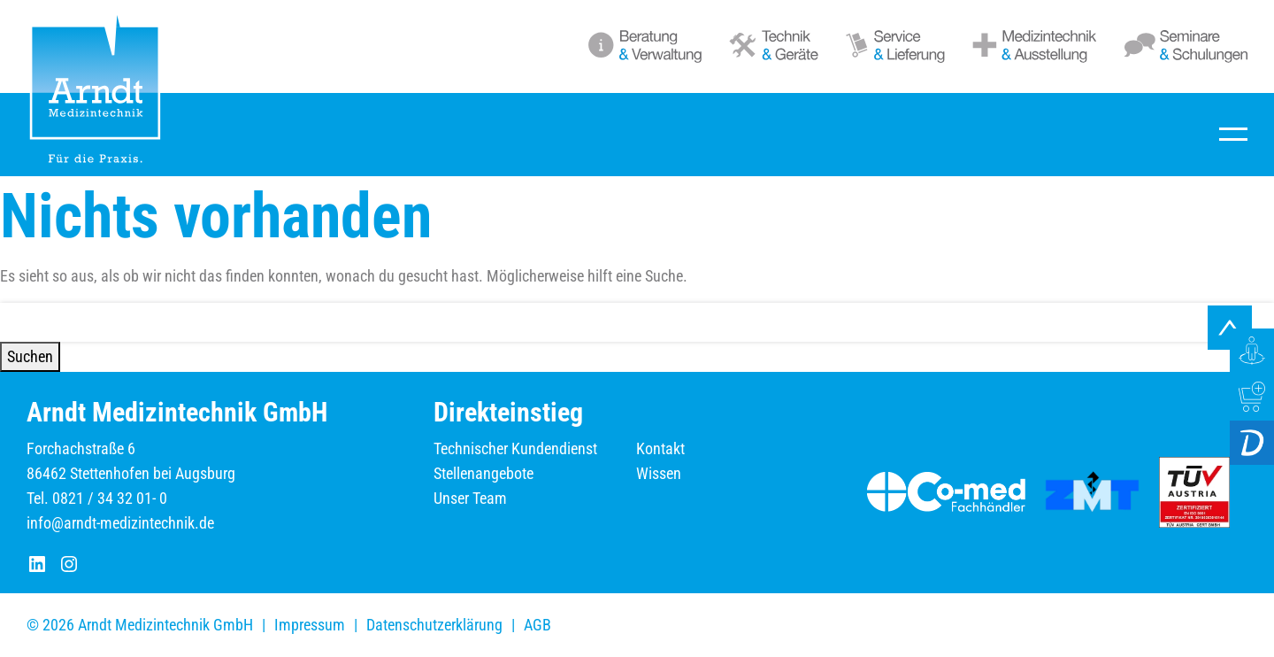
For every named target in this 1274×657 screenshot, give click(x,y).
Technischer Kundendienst (515, 448)
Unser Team (470, 498)
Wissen (658, 473)
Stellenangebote (483, 473)
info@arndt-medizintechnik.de (120, 523)
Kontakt (660, 448)
